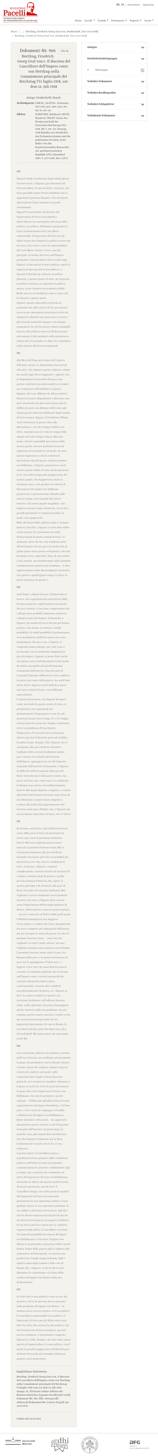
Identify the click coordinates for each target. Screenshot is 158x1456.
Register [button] (134, 20)
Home (78, 20)
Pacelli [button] (88, 20)
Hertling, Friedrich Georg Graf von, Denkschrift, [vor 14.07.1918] (62, 31)
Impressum (148, 5)
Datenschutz (134, 5)
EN (122, 4)
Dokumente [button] (118, 20)
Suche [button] (147, 20)
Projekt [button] (102, 20)
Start (14, 31)
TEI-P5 (65, 51)
